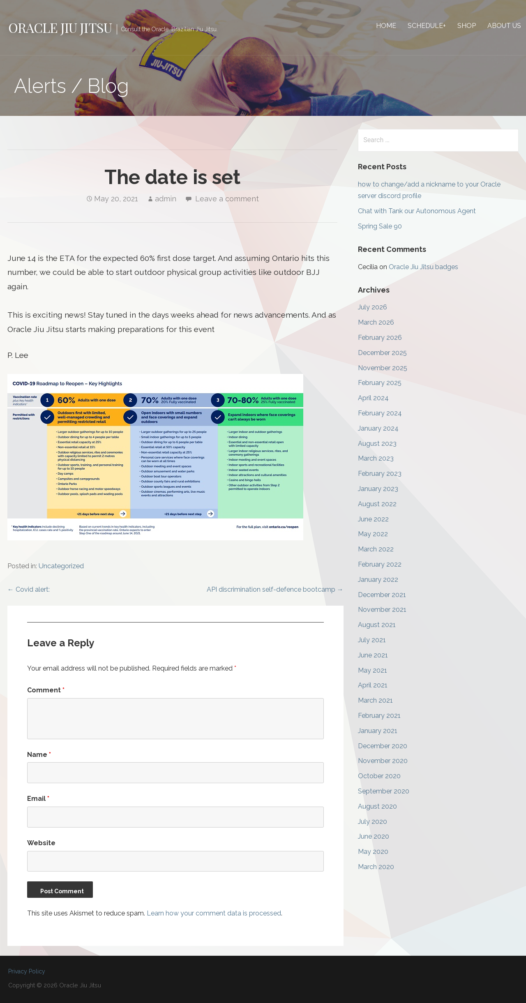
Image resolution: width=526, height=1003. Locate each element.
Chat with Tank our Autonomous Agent (417, 211)
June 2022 (373, 519)
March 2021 (375, 700)
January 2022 (378, 579)
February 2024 (380, 413)
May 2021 (372, 670)
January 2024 (378, 428)
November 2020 (383, 761)
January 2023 (378, 489)
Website (41, 843)
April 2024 (373, 398)
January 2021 (377, 731)
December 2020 (382, 746)
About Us (504, 26)
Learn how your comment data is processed (214, 913)
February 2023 (379, 473)
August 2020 (377, 806)
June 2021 (373, 655)
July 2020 (372, 821)
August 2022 (377, 504)
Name (39, 755)
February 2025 (379, 383)
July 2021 (372, 640)
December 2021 (382, 595)
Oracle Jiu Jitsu (60, 27)
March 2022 (376, 549)
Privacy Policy (26, 971)
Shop (466, 26)
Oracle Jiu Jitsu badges (423, 267)
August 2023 (377, 443)
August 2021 (377, 625)
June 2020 (373, 836)
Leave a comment (227, 198)
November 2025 (382, 368)
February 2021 (379, 715)
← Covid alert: (28, 589)
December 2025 (382, 353)
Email (38, 798)
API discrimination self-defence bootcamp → (275, 589)
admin (165, 198)
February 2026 (380, 337)
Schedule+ (427, 26)
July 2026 (372, 307)
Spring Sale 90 (380, 226)
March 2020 (376, 867)
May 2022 (373, 534)
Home (386, 26)
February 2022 (379, 564)
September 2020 (383, 791)
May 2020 (373, 851)
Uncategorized (61, 566)
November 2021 (382, 609)
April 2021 (373, 685)
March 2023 (376, 458)
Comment (46, 690)
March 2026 (376, 322)
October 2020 (379, 776)
